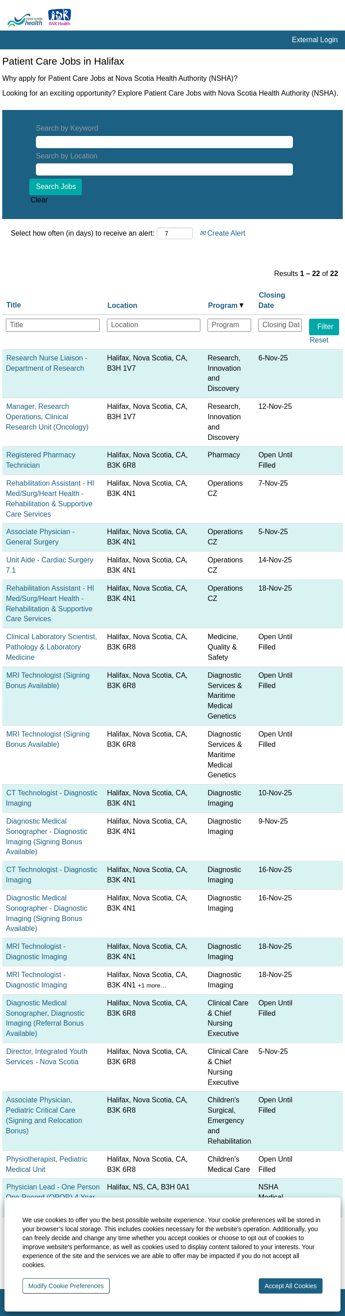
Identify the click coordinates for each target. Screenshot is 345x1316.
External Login (315, 40)
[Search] (322, 17)
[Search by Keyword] (164, 142)
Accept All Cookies (291, 1286)
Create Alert (222, 233)
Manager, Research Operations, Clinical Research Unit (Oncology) (47, 417)
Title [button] (13, 305)
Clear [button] (39, 200)
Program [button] (225, 305)
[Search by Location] (164, 169)
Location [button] (122, 305)
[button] (338, 17)
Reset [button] (319, 340)
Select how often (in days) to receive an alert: (83, 233)
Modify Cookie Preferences (66, 1286)
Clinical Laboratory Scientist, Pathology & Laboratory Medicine (51, 647)
